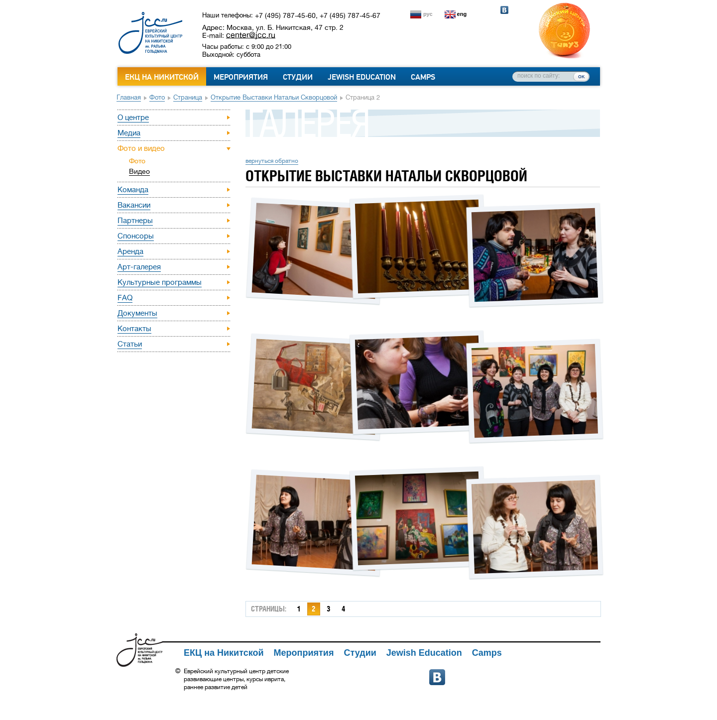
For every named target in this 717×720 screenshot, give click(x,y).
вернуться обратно (271, 160)
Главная (129, 97)
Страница (187, 97)
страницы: (268, 608)
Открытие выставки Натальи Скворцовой (274, 97)
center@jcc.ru (250, 34)
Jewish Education (362, 77)
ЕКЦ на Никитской (162, 77)
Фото (157, 97)
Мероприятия (241, 77)
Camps (423, 77)
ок (581, 76)
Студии (298, 77)
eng (462, 14)
